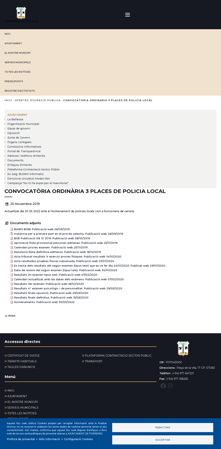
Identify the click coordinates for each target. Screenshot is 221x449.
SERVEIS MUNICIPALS (18, 62)
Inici (8, 100)
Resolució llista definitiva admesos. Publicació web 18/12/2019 (57, 252)
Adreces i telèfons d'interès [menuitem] (26, 156)
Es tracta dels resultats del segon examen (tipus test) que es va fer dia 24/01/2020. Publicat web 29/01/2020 (89, 265)
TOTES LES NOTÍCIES (18, 71)
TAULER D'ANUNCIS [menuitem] (21, 367)
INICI (7, 33)
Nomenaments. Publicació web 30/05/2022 (44, 302)
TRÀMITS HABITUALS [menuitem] (22, 361)
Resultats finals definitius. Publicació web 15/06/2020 (51, 297)
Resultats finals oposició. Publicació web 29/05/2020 (51, 293)
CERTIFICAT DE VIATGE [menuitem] (23, 355)
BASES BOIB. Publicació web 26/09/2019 (42, 229)
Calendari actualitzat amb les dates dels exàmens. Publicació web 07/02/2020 (69, 279)
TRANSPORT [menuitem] (93, 361)
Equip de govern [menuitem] (18, 128)
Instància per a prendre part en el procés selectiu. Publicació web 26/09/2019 (68, 234)
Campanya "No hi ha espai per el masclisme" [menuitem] (37, 183)
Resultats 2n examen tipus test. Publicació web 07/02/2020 (55, 274)
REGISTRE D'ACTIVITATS (20, 90)
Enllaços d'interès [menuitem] (19, 165)
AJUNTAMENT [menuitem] (17, 115)
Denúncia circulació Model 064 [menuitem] (28, 178)
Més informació (49, 439)
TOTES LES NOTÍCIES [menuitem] (22, 413)
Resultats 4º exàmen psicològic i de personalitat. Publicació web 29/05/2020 (68, 288)
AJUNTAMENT (13, 43)
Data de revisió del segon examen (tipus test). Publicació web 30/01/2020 (65, 270)
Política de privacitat (21, 439)
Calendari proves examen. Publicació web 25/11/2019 (51, 247)
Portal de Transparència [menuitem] (23, 151)
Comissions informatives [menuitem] (24, 146)
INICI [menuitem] (10, 390)
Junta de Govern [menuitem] (18, 137)
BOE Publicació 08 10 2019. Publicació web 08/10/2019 (52, 238)
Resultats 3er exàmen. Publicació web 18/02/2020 (49, 284)
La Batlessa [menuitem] (15, 119)
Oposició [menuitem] (13, 133)
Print (11, 315)
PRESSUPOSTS (14, 81)
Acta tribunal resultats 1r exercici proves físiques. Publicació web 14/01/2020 (67, 256)
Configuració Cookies (78, 439)
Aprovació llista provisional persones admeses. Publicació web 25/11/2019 (66, 243)
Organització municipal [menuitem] (23, 124)
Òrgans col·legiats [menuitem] (19, 142)
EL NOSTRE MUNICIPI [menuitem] (22, 402)
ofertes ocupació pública (38, 100)
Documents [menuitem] (15, 160)
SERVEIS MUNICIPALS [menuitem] (22, 407)
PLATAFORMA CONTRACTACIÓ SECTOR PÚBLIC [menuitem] (118, 355)
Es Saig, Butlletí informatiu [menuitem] (25, 174)
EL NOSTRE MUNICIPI (18, 52)
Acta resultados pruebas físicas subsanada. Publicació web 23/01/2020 (64, 261)
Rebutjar (162, 427)
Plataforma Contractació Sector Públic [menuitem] (33, 169)
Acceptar (162, 439)
